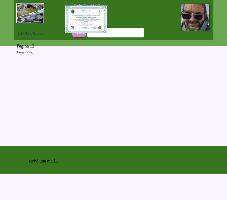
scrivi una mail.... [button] (44, 161)
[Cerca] (115, 33)
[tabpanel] (108, 6)
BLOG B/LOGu (31, 33)
